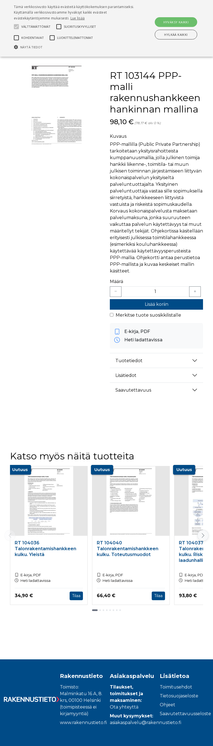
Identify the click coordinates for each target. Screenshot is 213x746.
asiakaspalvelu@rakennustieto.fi (145, 722)
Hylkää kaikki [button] (175, 34)
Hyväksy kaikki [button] (176, 22)
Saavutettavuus (133, 390)
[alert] (106, 28)
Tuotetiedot (129, 360)
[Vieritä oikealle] (203, 535)
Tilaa (76, 595)
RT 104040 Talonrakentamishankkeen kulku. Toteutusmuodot (127, 548)
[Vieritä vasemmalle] (10, 535)
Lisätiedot (125, 375)
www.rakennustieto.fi (83, 722)
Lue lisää (77, 18)
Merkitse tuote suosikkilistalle (148, 315)
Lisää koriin (156, 304)
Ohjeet (167, 704)
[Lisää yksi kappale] (195, 291)
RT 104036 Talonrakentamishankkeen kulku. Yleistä (45, 548)
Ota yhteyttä (124, 707)
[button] (74, 47)
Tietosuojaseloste (179, 696)
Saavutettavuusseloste (185, 713)
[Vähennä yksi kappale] (115, 291)
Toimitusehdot (176, 687)
